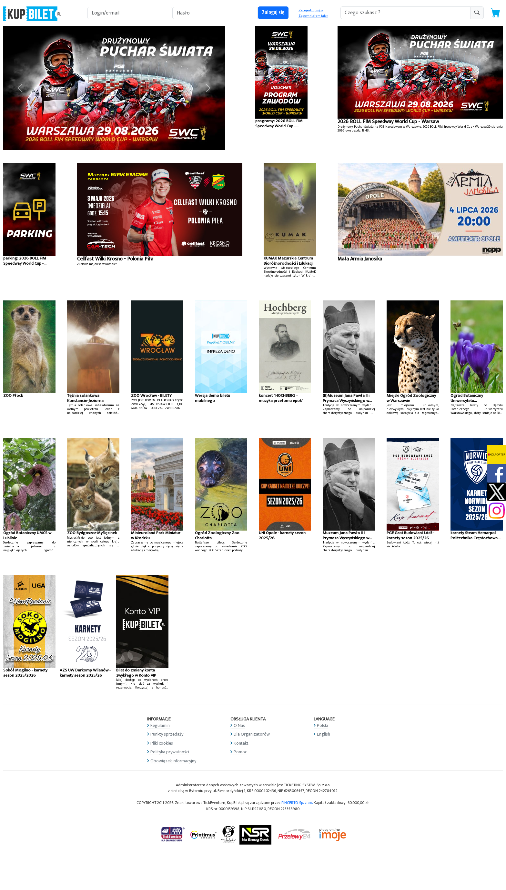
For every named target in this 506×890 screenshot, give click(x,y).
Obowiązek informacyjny (173, 761)
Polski (322, 725)
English (323, 734)
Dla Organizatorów (252, 734)
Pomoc (240, 752)
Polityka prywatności (169, 752)
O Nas (239, 725)
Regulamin (160, 725)
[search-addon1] (405, 12)
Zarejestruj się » (311, 10)
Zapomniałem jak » (313, 16)
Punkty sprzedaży (166, 734)
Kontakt (241, 743)
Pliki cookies (161, 743)
